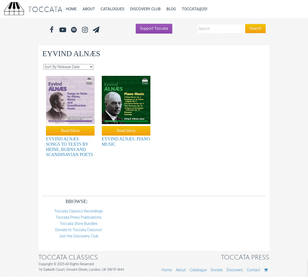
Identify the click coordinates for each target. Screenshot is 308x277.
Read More (70, 130)
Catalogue (198, 270)
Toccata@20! (194, 9)
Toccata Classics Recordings (78, 211)
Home (71, 9)
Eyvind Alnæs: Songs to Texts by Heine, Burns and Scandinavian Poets (69, 147)
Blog (171, 9)
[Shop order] (68, 67)
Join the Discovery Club (78, 236)
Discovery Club (145, 9)
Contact (253, 270)
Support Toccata (154, 28)
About (89, 9)
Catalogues (112, 9)
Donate (217, 270)
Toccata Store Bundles (79, 223)
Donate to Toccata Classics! (78, 230)
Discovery (234, 270)
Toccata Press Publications (79, 217)
